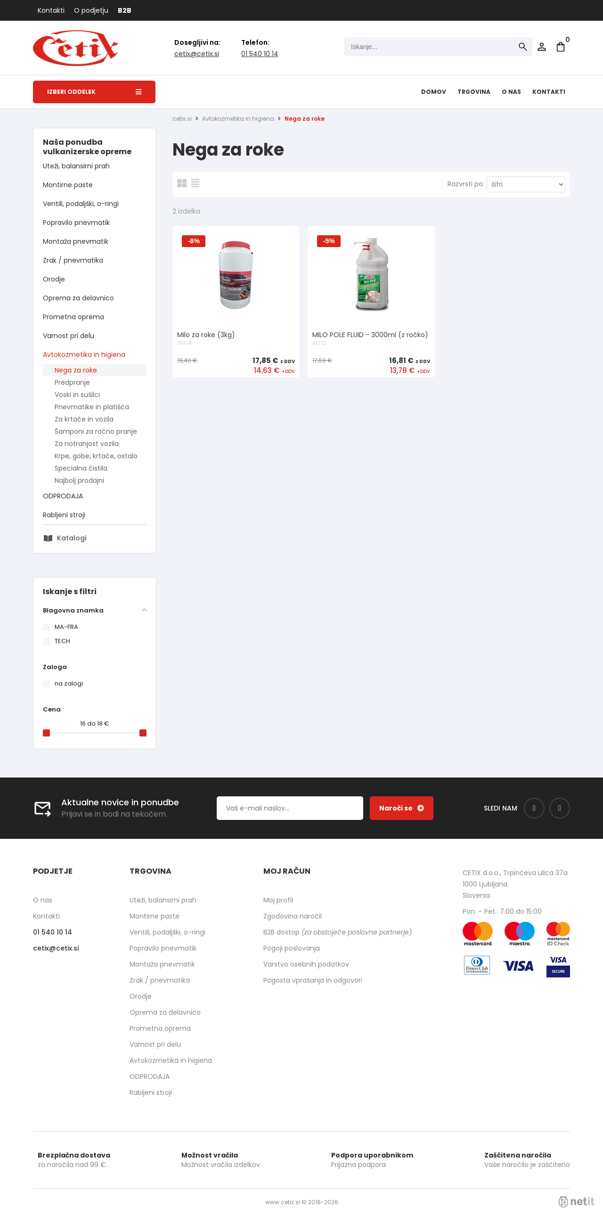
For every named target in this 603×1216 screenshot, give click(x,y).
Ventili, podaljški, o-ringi (81, 203)
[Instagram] (559, 808)
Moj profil (278, 900)
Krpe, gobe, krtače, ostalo (96, 456)
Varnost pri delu (68, 335)
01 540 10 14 (259, 53)
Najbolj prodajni (79, 480)
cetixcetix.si (196, 53)
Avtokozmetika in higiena (84, 354)
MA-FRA (66, 626)
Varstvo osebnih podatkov (306, 964)
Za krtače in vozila (84, 419)
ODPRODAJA (63, 496)
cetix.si (182, 119)
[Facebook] (534, 808)
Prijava (541, 46)
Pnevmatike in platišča (92, 407)
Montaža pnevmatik (75, 241)
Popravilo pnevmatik (76, 222)
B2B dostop (337, 932)
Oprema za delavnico (78, 298)
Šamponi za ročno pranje (96, 431)
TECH (62, 641)
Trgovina (473, 92)
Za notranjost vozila (87, 443)
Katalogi (71, 538)
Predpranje (72, 382)
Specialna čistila (81, 468)
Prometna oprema (73, 317)
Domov (433, 92)
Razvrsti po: (466, 184)
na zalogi (69, 683)
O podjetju (91, 10)
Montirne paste (68, 185)
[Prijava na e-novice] (401, 808)
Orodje (54, 279)
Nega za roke (76, 370)
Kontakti (51, 10)
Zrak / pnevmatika (73, 260)
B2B (124, 10)
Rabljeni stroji (64, 515)
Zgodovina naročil (292, 916)
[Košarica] (560, 46)
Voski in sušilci (77, 394)
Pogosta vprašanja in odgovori (312, 980)
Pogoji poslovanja (291, 948)
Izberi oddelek (94, 92)
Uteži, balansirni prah (76, 166)
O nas (511, 92)
